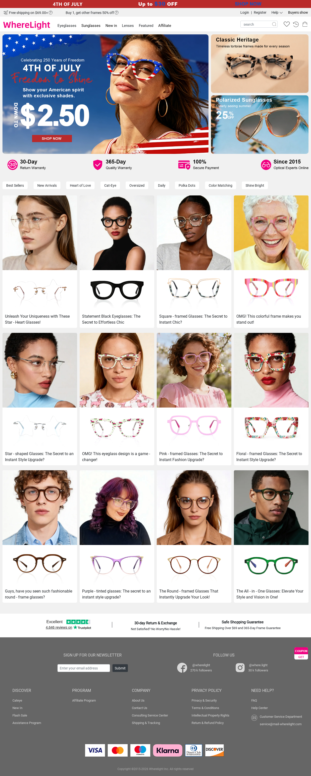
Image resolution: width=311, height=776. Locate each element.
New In (17, 708)
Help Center (259, 708)
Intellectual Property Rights (210, 715)
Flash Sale (19, 715)
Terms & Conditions (205, 708)
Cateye (17, 700)
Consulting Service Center (150, 715)
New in (111, 25)
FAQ (254, 700)
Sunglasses (91, 25)
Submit (120, 668)
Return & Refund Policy (208, 722)
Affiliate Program (84, 700)
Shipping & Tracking (146, 722)
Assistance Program (26, 722)
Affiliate (164, 25)
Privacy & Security (204, 700)
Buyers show (298, 12)
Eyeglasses (66, 25)
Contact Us (139, 708)
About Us (138, 700)
